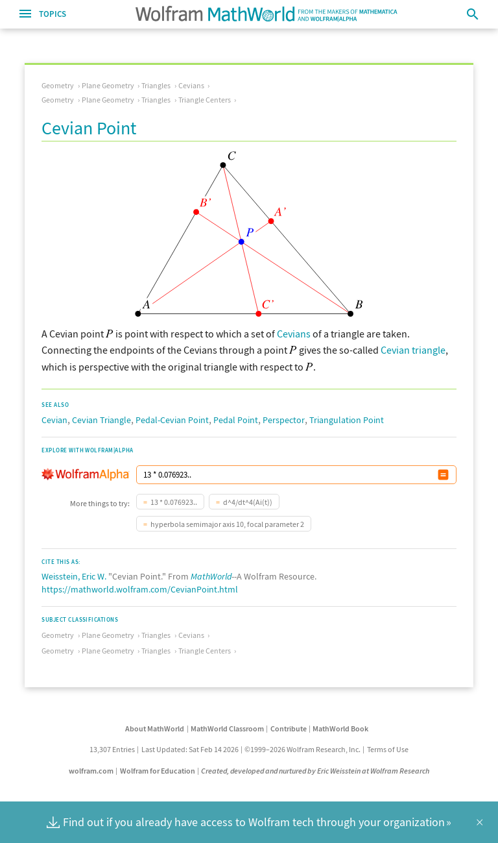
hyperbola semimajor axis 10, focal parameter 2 (227, 524)
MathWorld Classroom (227, 728)
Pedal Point (235, 420)
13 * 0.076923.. (173, 502)
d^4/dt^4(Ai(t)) (247, 502)
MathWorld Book (340, 728)
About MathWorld (154, 728)
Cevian (54, 420)
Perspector (284, 420)
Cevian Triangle (101, 420)
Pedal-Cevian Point (172, 420)
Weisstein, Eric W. (74, 576)
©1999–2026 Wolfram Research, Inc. (302, 749)
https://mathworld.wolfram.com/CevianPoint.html (140, 589)
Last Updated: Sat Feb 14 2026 (190, 749)
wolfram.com (91, 771)
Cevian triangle (413, 349)
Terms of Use (388, 749)
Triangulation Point (346, 420)
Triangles (156, 85)
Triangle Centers (204, 99)
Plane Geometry (108, 85)
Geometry (58, 85)
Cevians (191, 85)
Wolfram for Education (157, 771)
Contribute (288, 728)
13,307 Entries (112, 749)
